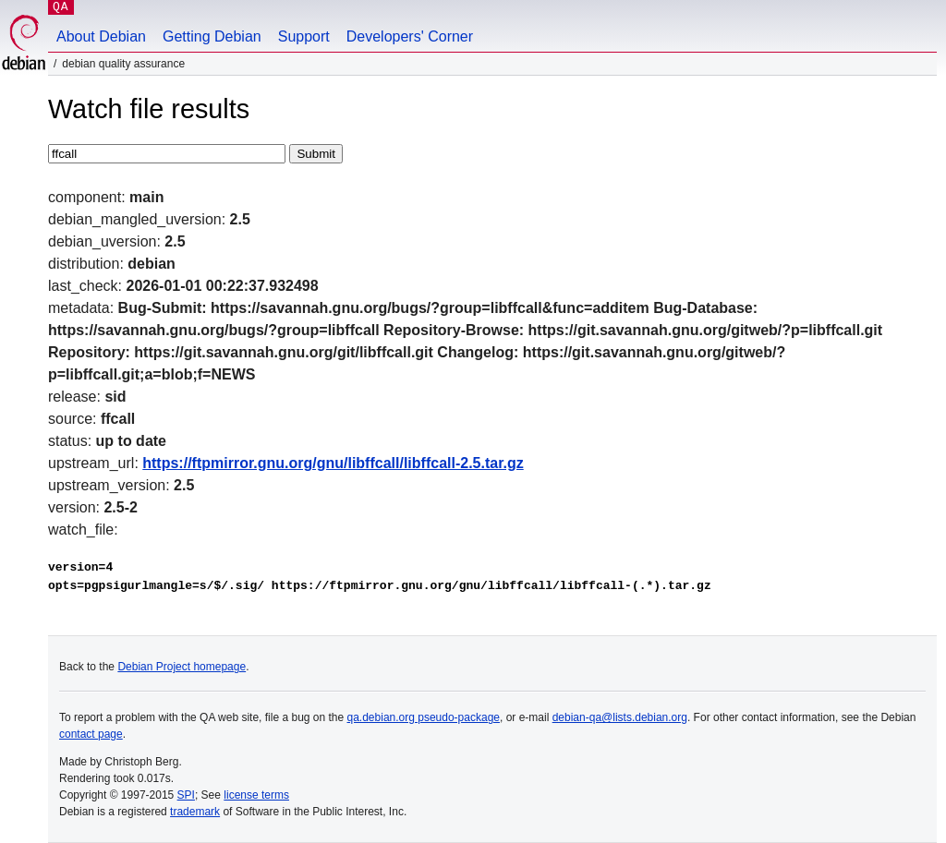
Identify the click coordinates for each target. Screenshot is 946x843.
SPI (186, 795)
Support (304, 36)
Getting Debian (212, 36)
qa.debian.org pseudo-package (423, 717)
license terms (256, 795)
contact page (91, 734)
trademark (195, 811)
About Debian (101, 36)
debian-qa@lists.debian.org (619, 717)
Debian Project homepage (181, 666)
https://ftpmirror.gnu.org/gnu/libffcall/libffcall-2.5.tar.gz (332, 463)
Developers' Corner (409, 36)
